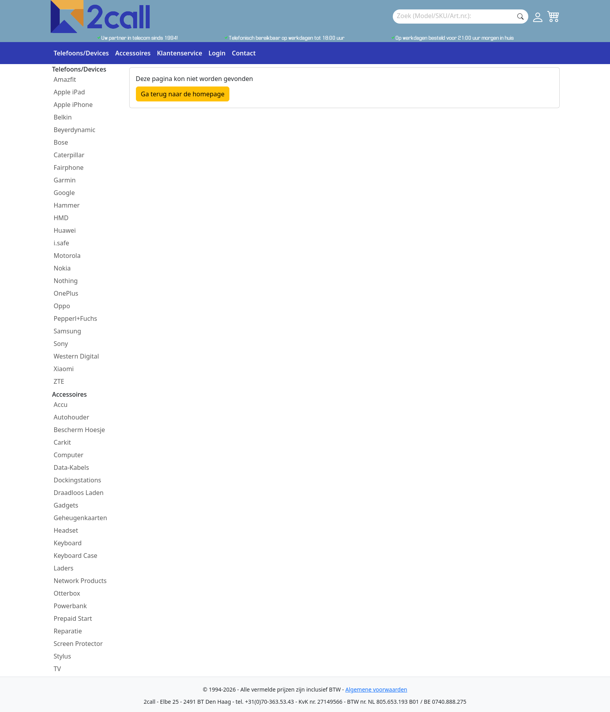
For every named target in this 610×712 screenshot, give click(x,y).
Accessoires (132, 53)
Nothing (66, 280)
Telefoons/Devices (81, 53)
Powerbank (70, 606)
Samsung (67, 331)
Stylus (62, 656)
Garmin (65, 180)
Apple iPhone (73, 104)
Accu (61, 404)
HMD (61, 217)
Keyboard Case (75, 555)
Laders (64, 568)
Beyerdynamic (74, 129)
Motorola (67, 255)
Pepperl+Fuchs (75, 318)
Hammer (67, 205)
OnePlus (66, 293)
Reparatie (68, 631)
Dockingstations (77, 480)
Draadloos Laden (79, 492)
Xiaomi (64, 368)
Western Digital (76, 356)
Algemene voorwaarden (376, 689)
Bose (61, 142)
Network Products (80, 580)
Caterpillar (69, 155)
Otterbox (67, 593)
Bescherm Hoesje (79, 429)
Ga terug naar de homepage (183, 94)
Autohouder (72, 417)
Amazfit (65, 79)
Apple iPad (69, 92)
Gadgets (66, 505)
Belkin (63, 117)
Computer (69, 455)
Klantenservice (179, 53)
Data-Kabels (71, 467)
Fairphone (69, 167)
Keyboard (68, 543)
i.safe (62, 243)
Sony (61, 343)
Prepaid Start (73, 618)
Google (64, 192)
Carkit (62, 442)
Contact (244, 53)
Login (217, 53)
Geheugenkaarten (80, 517)
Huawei (65, 230)
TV (57, 668)
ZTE (59, 381)
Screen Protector (78, 643)
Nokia (62, 268)
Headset (66, 530)
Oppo (62, 306)
